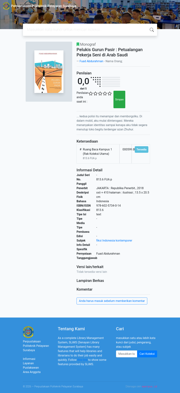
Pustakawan (31, 367)
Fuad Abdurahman (91, 61)
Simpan (119, 99)
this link (82, 360)
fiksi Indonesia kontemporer (114, 240)
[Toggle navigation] (172, 6)
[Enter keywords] (126, 353)
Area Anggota (32, 372)
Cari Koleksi (147, 354)
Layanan (28, 363)
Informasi (29, 359)
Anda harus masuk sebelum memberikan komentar (112, 301)
